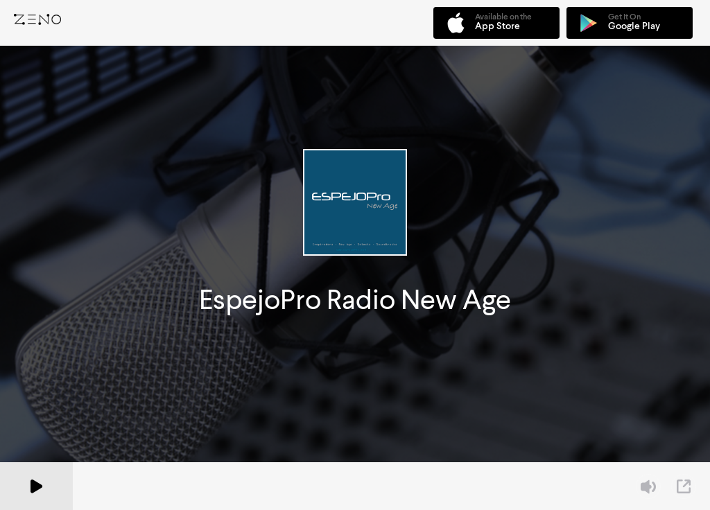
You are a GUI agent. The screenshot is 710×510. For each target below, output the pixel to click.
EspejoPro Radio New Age (355, 299)
